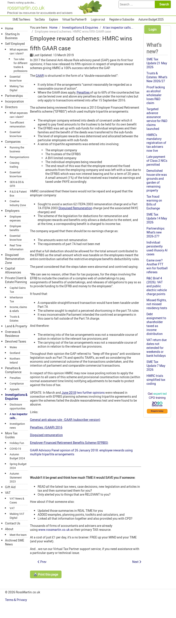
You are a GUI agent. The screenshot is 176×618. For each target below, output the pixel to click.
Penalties (83, 92)
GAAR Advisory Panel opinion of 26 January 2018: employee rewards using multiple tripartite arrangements (81, 452)
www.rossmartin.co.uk (54, 529)
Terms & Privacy (16, 600)
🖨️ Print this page (45, 574)
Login (153, 29)
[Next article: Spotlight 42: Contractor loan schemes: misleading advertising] (136, 562)
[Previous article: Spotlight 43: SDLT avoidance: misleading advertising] (42, 562)
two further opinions (91, 392)
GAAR (40, 75)
